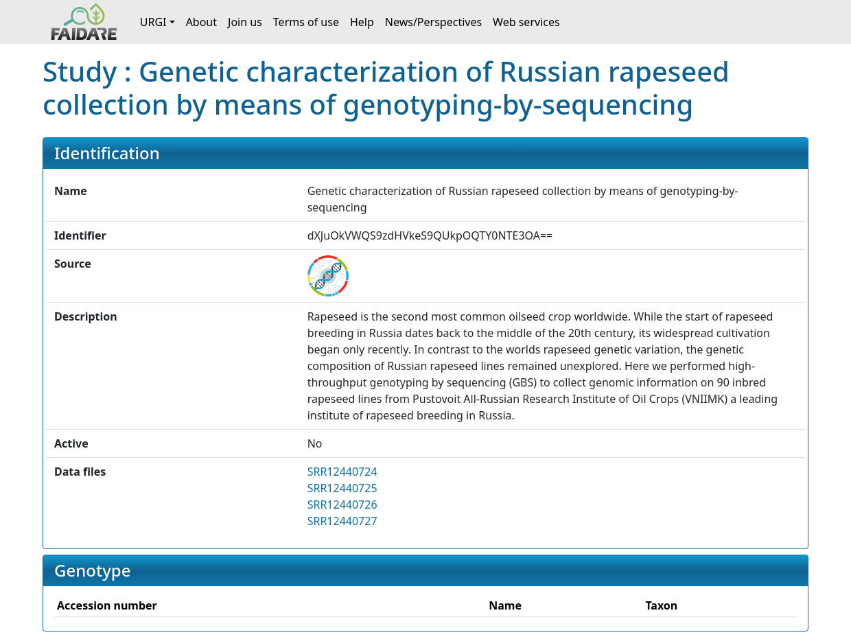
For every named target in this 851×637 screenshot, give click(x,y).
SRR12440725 (342, 488)
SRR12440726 (342, 504)
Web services (526, 22)
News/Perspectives (433, 22)
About (201, 22)
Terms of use (306, 22)
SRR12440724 (342, 471)
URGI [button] (153, 22)
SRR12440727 (342, 521)
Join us (245, 22)
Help (362, 22)
